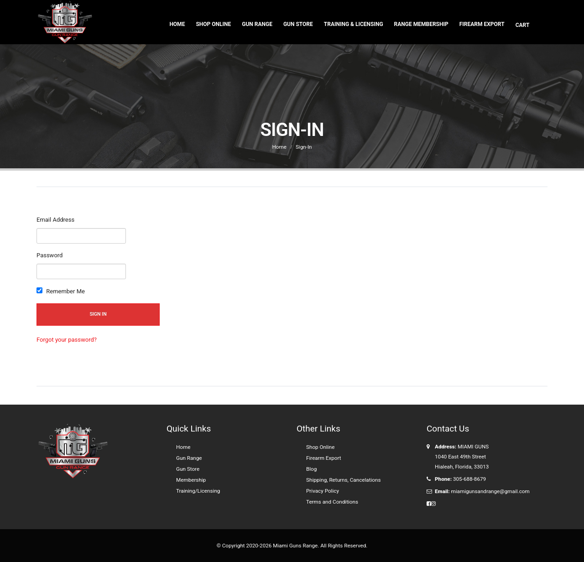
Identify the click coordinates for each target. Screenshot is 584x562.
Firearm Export (482, 24)
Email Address (55, 219)
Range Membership (421, 24)
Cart (523, 25)
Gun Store (298, 24)
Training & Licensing (353, 24)
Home (177, 24)
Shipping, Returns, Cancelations (343, 480)
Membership (191, 480)
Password (49, 255)
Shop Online (213, 24)
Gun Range (257, 24)
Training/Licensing (198, 491)
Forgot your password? (66, 339)
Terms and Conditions (332, 502)
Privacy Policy (322, 491)
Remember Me (60, 291)
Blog (311, 469)
